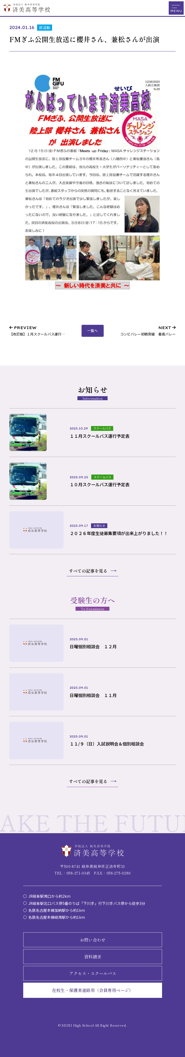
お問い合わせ (92, 940)
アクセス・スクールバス (92, 973)
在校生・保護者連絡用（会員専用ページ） (92, 990)
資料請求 (92, 956)
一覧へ (92, 330)
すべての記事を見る (88, 571)
